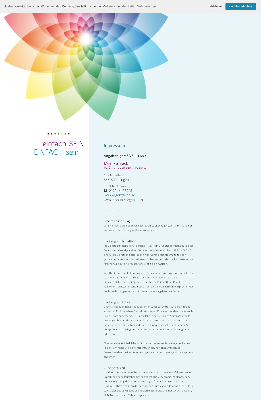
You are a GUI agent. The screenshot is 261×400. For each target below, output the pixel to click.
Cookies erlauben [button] (240, 6)
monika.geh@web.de (119, 195)
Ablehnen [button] (215, 6)
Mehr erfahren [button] (146, 6)
